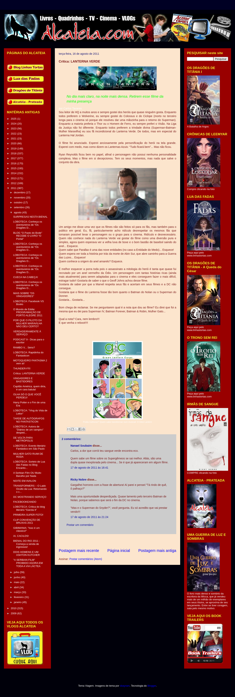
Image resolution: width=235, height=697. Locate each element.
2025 (14, 118)
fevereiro (19, 597)
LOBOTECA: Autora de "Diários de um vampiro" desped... (28, 429)
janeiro (18, 602)
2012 (14, 183)
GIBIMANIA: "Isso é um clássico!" (26, 529)
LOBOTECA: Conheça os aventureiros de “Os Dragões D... (27, 224)
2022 (14, 133)
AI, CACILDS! (21, 535)
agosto (18, 212)
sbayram (125, 685)
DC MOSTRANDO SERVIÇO (29, 496)
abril (16, 587)
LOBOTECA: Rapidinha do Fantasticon (28, 354)
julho (17, 572)
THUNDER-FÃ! (21, 368)
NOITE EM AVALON (24, 480)
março (18, 592)
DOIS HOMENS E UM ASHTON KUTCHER (26, 554)
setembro (19, 207)
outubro (18, 202)
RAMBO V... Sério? (24, 347)
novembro (20, 197)
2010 (14, 608)
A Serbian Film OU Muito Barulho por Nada (27, 474)
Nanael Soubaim (81, 445)
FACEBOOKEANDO (24, 501)
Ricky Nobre (78, 479)
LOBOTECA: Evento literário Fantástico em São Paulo (29, 447)
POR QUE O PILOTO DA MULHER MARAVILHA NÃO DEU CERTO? (27, 323)
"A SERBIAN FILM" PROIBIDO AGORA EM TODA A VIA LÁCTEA (28, 562)
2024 (14, 123)
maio (17, 582)
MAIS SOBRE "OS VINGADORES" (23, 295)
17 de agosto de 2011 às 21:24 (89, 517)
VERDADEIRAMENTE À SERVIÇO (27, 333)
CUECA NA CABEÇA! (25, 277)
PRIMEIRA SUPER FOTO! (28, 514)
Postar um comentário (80, 524)
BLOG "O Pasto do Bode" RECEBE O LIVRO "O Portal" (27, 235)
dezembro (20, 192)
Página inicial (118, 550)
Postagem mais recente (79, 550)
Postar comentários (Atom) (85, 559)
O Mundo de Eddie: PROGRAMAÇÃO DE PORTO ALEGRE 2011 (27, 312)
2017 (14, 158)
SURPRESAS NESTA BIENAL (30, 216)
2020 (14, 143)
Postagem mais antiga (157, 550)
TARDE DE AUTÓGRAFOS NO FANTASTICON (28, 420)
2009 (14, 613)
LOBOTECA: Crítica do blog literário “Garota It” (29, 508)
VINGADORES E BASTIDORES (23, 380)
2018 (14, 153)
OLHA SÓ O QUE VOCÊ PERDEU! (27, 396)
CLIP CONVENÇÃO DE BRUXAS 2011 (26, 521)
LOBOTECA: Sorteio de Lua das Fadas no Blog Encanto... (29, 464)
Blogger (151, 685)
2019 (14, 148)
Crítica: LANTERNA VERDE (29, 373)
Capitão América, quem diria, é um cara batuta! (29, 388)
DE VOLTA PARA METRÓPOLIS (23, 439)
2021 (14, 138)
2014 (14, 173)
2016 (14, 163)
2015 (14, 168)
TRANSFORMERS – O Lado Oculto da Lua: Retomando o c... (29, 488)
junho (17, 577)
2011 (14, 188)
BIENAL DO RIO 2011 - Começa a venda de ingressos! (26, 543)
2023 (14, 128)
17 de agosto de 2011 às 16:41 (89, 467)
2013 (14, 178)
